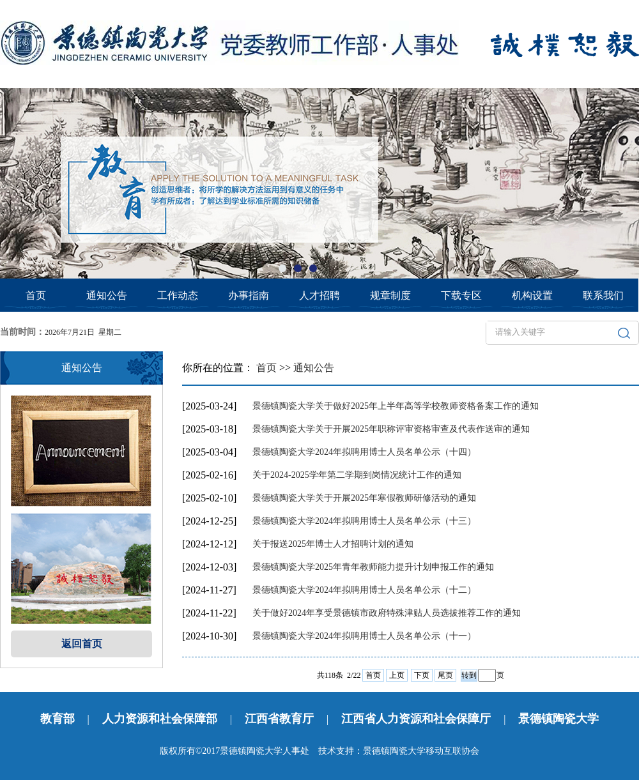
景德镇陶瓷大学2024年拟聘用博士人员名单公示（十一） (364, 636)
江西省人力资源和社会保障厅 (416, 718)
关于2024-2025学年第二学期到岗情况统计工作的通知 (356, 475)
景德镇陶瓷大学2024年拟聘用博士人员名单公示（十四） (364, 452)
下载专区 (461, 295)
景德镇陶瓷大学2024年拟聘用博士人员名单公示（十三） (364, 521)
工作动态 (177, 295)
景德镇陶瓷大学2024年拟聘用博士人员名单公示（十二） (364, 590)
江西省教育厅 (279, 718)
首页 (36, 295)
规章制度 (390, 295)
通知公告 (106, 295)
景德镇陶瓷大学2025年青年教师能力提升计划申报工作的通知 (373, 567)
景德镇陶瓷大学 (558, 718)
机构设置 (532, 295)
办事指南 (248, 295)
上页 (396, 675)
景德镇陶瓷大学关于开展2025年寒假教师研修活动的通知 (364, 498)
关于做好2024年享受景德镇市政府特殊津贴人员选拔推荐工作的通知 (386, 613)
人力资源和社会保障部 (159, 718)
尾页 (445, 675)
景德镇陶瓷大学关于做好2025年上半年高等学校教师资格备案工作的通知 (395, 406)
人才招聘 (319, 295)
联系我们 (603, 295)
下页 (421, 675)
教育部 (57, 718)
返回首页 (81, 643)
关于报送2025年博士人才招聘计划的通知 (332, 544)
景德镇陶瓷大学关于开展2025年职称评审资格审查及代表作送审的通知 (391, 429)
